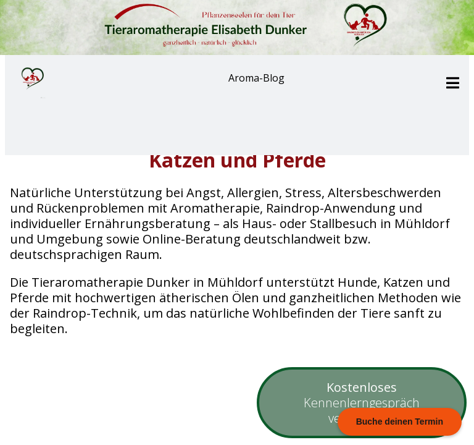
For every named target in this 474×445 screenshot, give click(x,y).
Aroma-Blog (256, 78)
